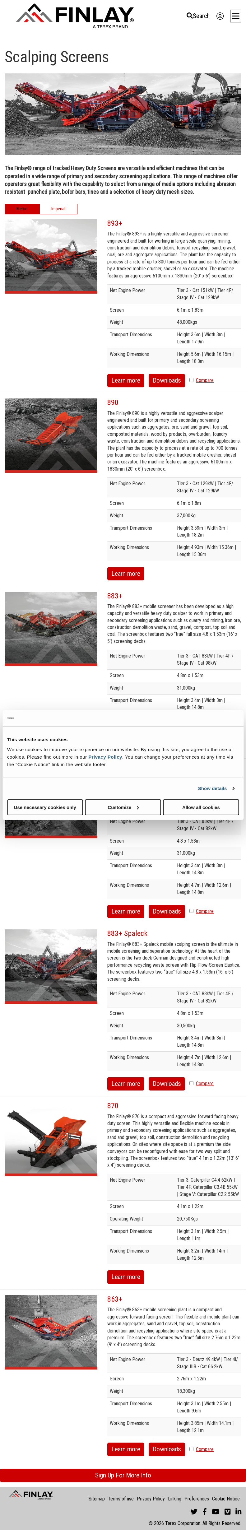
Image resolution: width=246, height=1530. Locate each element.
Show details (212, 788)
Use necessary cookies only (45, 807)
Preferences (196, 1499)
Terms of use (121, 1499)
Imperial (58, 208)
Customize (123, 807)
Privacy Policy (105, 756)
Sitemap (97, 1499)
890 (112, 402)
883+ (114, 596)
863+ (114, 1299)
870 (112, 1105)
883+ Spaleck (127, 933)
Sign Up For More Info (123, 1475)
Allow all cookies (201, 807)
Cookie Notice (226, 1499)
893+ (114, 223)
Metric (21, 208)
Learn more (125, 380)
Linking (174, 1499)
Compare (205, 380)
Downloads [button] (167, 380)
